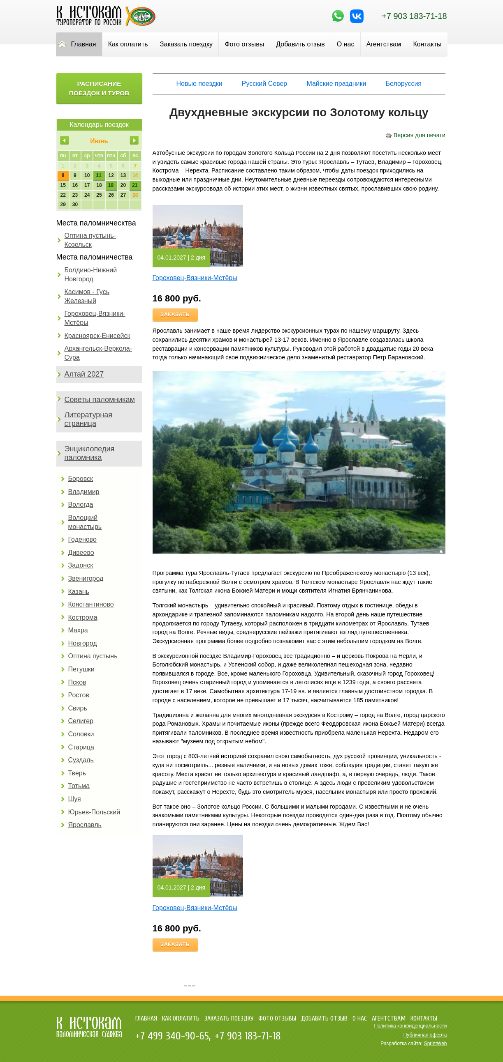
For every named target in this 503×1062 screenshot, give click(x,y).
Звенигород (86, 578)
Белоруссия (404, 83)
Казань (78, 591)
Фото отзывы (244, 44)
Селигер (80, 720)
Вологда (80, 504)
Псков (77, 682)
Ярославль (85, 824)
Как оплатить (128, 44)
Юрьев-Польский (94, 812)
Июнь (99, 141)
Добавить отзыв (300, 44)
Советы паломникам (100, 399)
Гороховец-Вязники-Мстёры (95, 318)
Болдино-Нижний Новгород (91, 275)
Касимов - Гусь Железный (87, 296)
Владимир (84, 491)
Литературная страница (89, 419)
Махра (78, 630)
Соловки (81, 734)
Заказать (175, 314)
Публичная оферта (425, 1035)
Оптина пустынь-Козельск (90, 240)
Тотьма (79, 785)
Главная (83, 44)
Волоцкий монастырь (85, 522)
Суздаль (81, 759)
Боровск (80, 478)
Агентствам (383, 44)
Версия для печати (415, 135)
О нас (346, 44)
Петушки (81, 669)
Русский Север (264, 83)
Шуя (74, 798)
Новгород (82, 643)
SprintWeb (435, 1043)
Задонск (80, 565)
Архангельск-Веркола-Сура (98, 353)
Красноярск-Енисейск (97, 335)
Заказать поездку (186, 44)
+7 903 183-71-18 (414, 16)
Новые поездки (199, 83)
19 (111, 185)
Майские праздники (336, 83)
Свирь (77, 708)
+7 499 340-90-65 (172, 1036)
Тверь (77, 773)
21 (134, 185)
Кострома (82, 617)
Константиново (91, 604)
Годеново (82, 539)
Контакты (427, 44)
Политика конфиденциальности (410, 1026)
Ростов (78, 695)
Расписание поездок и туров (99, 88)
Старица (81, 747)
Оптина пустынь (93, 656)
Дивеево (81, 552)
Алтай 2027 (84, 374)
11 (98, 175)
